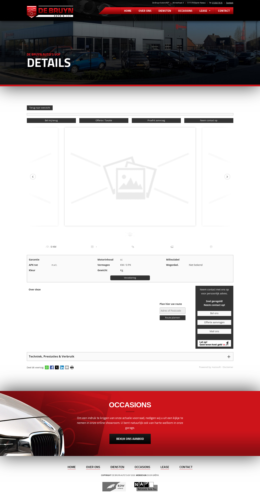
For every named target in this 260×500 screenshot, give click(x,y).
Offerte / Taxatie (103, 120)
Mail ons (214, 331)
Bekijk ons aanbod (130, 438)
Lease (205, 11)
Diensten (164, 11)
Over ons (145, 11)
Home (127, 11)
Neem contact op (208, 120)
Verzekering (130, 277)
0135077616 (217, 2)
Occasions (185, 11)
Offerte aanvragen (214, 322)
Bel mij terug (51, 120)
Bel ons (214, 313)
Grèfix (155, 475)
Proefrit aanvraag (156, 120)
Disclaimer (228, 367)
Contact (224, 11)
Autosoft (216, 367)
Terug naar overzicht (39, 107)
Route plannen (172, 317)
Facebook (229, 2)
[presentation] (34, 176)
